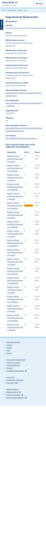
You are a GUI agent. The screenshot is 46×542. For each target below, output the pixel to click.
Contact (9, 345)
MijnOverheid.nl (12, 389)
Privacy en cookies (13, 362)
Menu (40, 3)
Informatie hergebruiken (15, 360)
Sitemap (9, 368)
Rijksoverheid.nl (12, 392)
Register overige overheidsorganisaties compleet (15, 159)
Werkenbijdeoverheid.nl (15, 398)
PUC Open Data (12, 383)
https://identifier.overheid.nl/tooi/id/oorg (21, 138)
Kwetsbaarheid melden (15, 371)
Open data (10, 377)
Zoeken (9, 353)
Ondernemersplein (13, 395)
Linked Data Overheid (14, 380)
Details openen (1, 25)
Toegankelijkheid (12, 365)
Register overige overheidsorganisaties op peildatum (15, 168)
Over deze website (13, 342)
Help (8, 350)
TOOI (3, 10)
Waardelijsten (11, 10)
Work (20, 10)
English (9, 348)
